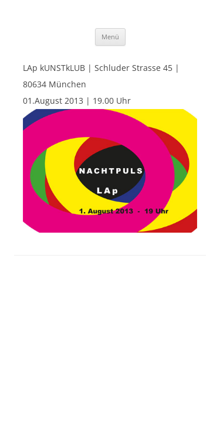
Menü (110, 36)
